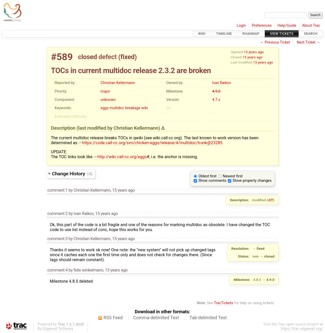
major (105, 91)
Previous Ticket (277, 42)
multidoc (117, 108)
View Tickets (281, 34)
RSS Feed (113, 317)
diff (270, 200)
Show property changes (252, 180)
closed (87, 57)
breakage (132, 108)
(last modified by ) (119, 128)
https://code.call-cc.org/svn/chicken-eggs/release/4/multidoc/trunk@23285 (150, 142)
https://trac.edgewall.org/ (302, 329)
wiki (144, 108)
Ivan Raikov (221, 83)
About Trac (311, 25)
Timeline (224, 34)
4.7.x (216, 100)
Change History (72, 174)
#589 (62, 57)
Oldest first (207, 176)
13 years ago (263, 62)
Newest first (233, 176)
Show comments (212, 180)
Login (241, 25)
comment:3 (57, 238)
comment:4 (57, 270)
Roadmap (250, 34)
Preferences (262, 25)
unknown (107, 100)
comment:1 (57, 190)
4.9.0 (216, 91)
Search (310, 34)
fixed (127, 57)
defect (107, 57)
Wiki (202, 34)
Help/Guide (287, 25)
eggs (104, 108)
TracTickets (223, 303)
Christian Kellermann (117, 83)
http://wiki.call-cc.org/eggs (120, 156)
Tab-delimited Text (208, 317)
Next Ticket (306, 42)
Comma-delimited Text (156, 317)
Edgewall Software (57, 329)
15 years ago (254, 52)
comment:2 (57, 213)
